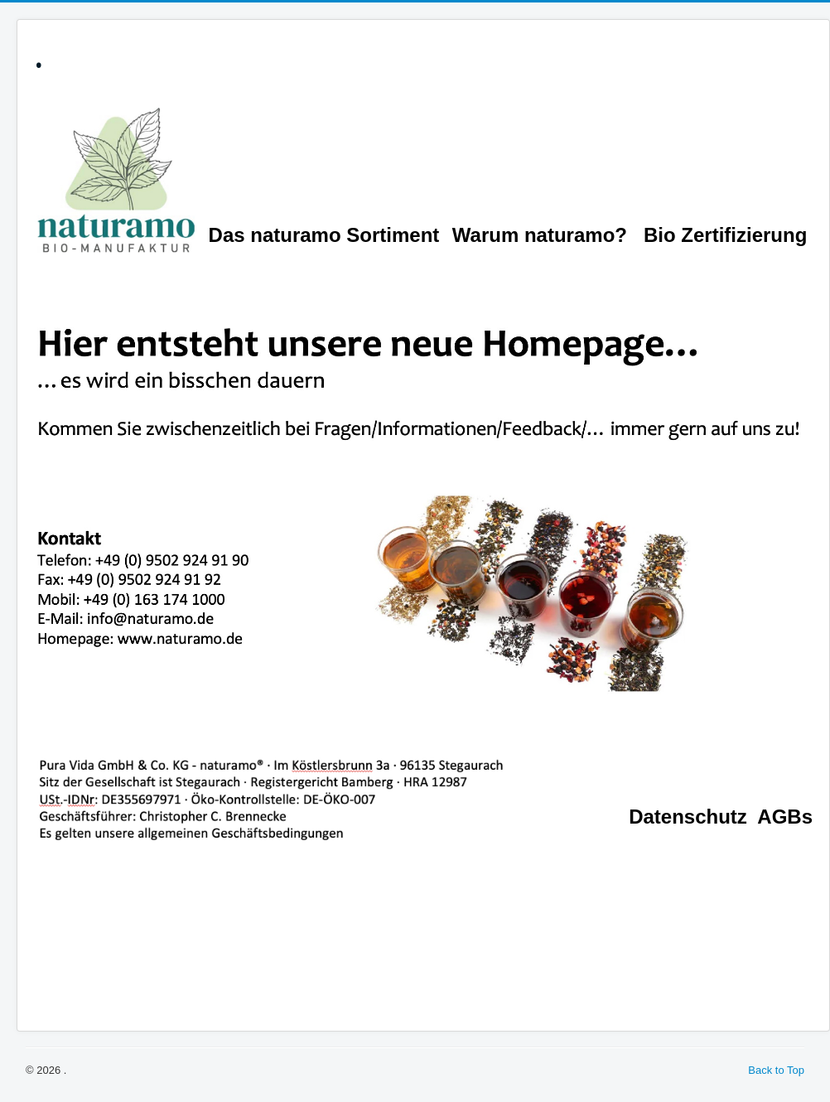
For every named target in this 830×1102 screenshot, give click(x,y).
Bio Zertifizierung (725, 235)
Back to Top (776, 1070)
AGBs (785, 816)
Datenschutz (688, 816)
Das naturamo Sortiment (324, 235)
